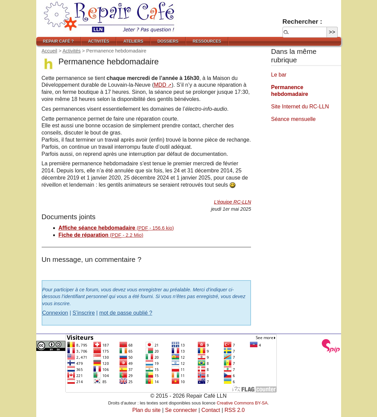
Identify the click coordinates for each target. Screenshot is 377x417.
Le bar (278, 75)
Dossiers (168, 41)
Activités (98, 41)
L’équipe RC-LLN (232, 202)
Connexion (55, 313)
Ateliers (133, 41)
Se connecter (181, 410)
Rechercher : (302, 21)
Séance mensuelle (293, 119)
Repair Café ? (58, 41)
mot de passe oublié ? (125, 313)
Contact (211, 410)
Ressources (207, 41)
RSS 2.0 (235, 410)
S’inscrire (83, 313)
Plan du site (146, 410)
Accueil (49, 51)
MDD (160, 85)
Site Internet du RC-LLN (300, 106)
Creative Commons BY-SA (242, 402)
